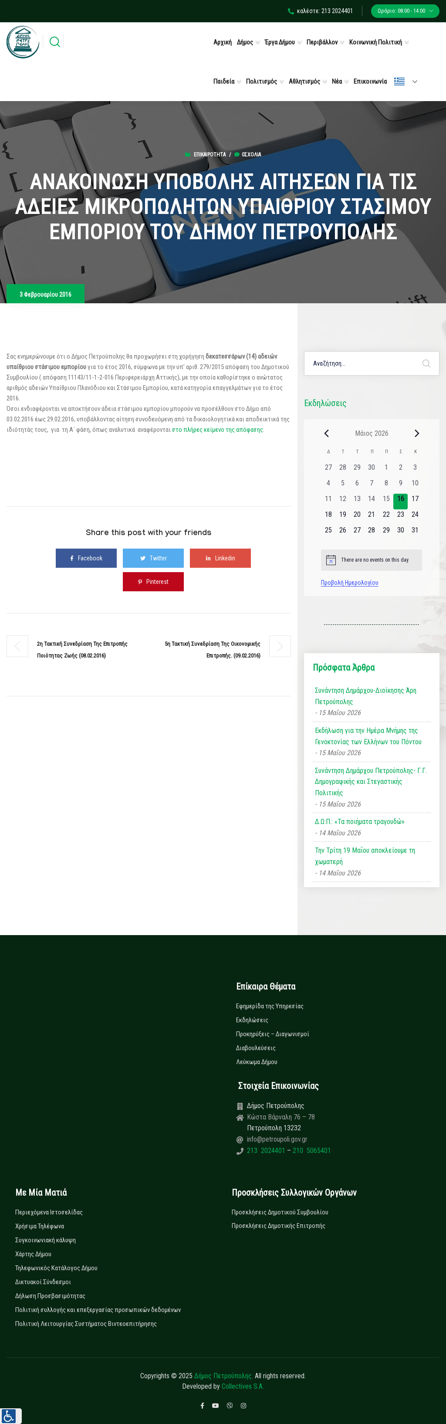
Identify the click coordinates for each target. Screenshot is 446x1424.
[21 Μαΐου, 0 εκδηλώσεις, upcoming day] (372, 517)
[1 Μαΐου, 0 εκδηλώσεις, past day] (386, 470)
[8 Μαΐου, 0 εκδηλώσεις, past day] (386, 486)
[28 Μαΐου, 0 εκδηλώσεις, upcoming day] (372, 533)
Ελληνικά (399, 81)
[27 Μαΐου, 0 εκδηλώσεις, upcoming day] (357, 533)
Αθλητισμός (304, 81)
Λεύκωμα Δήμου (256, 1062)
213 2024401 (267, 1150)
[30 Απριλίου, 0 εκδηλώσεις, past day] (372, 470)
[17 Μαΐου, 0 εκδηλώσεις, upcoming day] (415, 501)
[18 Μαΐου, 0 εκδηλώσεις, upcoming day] (328, 517)
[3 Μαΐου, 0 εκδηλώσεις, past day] (415, 470)
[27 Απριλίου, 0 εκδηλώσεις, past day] (328, 470)
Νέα (337, 81)
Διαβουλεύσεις (256, 1048)
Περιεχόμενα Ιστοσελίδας (49, 1212)
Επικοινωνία (370, 81)
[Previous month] (326, 433)
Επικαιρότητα (210, 155)
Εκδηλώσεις (252, 1020)
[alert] (371, 559)
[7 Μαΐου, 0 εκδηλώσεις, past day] (372, 486)
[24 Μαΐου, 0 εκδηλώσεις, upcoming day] (415, 517)
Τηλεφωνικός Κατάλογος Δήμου (56, 1268)
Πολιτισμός (261, 81)
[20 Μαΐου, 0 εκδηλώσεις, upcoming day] (357, 517)
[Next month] (417, 433)
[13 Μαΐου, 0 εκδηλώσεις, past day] (357, 501)
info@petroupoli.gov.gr (277, 1139)
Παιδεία (223, 81)
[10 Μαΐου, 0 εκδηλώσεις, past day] (415, 486)
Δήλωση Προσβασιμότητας (50, 1296)
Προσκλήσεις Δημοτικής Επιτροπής (278, 1226)
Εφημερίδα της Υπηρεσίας (270, 1006)
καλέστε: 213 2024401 (320, 10)
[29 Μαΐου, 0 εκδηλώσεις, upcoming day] (386, 533)
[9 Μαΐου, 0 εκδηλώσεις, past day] (400, 486)
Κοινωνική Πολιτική (375, 42)
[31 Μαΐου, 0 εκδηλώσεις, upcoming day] (415, 533)
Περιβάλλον (322, 42)
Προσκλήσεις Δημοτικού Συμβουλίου (280, 1212)
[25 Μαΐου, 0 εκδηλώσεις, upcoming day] (328, 533)
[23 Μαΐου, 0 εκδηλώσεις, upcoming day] (400, 517)
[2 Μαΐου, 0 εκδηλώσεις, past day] (400, 470)
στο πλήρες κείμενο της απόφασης (217, 430)
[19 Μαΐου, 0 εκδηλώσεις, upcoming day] (342, 517)
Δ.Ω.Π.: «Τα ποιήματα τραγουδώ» (360, 821)
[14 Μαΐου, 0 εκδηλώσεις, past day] (372, 501)
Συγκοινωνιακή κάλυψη (45, 1240)
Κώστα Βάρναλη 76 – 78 (281, 1117)
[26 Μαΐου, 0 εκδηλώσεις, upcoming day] (342, 533)
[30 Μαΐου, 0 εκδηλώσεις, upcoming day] (400, 533)
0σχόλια (247, 155)
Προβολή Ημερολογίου (349, 582)
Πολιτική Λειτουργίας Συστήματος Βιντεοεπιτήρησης (86, 1324)
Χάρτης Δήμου (33, 1254)
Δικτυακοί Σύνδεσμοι (43, 1282)
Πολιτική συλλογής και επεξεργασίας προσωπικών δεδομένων (98, 1310)
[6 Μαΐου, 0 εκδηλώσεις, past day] (357, 486)
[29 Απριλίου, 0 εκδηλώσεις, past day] (357, 470)
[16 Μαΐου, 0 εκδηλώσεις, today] (400, 501)
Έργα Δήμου (280, 42)
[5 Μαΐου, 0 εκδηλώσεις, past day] (342, 486)
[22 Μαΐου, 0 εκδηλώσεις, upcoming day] (386, 517)
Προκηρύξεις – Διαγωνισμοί (272, 1034)
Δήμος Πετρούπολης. (223, 1376)
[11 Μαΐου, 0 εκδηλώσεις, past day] (328, 501)
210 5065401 (311, 1150)
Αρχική (222, 42)
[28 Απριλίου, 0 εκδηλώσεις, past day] (342, 470)
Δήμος (245, 42)
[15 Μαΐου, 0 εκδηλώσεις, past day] (386, 501)
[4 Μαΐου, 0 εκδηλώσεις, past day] (328, 486)
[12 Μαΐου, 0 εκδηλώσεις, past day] (342, 501)
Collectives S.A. (243, 1386)
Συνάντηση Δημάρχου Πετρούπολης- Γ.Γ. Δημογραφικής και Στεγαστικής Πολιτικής (371, 781)
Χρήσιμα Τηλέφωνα (39, 1226)
